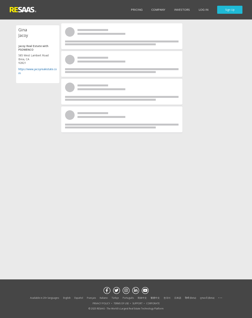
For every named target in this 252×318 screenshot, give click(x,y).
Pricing (137, 9)
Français (91, 297)
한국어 (167, 297)
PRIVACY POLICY (101, 303)
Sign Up (230, 9)
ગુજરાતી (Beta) (207, 297)
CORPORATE (153, 303)
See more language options (220, 298)
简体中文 (142, 297)
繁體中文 (155, 297)
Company (158, 9)
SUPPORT (137, 303)
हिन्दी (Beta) (190, 297)
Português (128, 297)
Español (78, 297)
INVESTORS (182, 9)
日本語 (177, 297)
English (67, 297)
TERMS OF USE (121, 303)
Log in (203, 9)
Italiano (104, 297)
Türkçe (115, 297)
